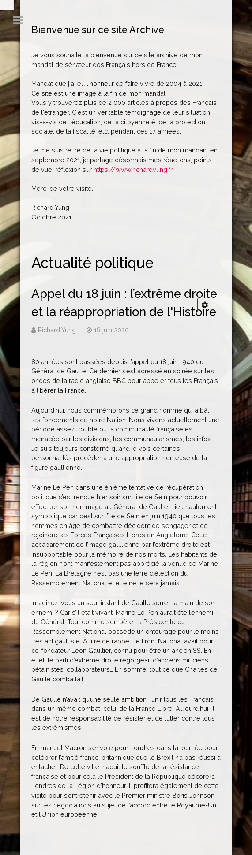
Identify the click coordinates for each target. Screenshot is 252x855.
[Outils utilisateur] (209, 305)
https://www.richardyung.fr (133, 169)
